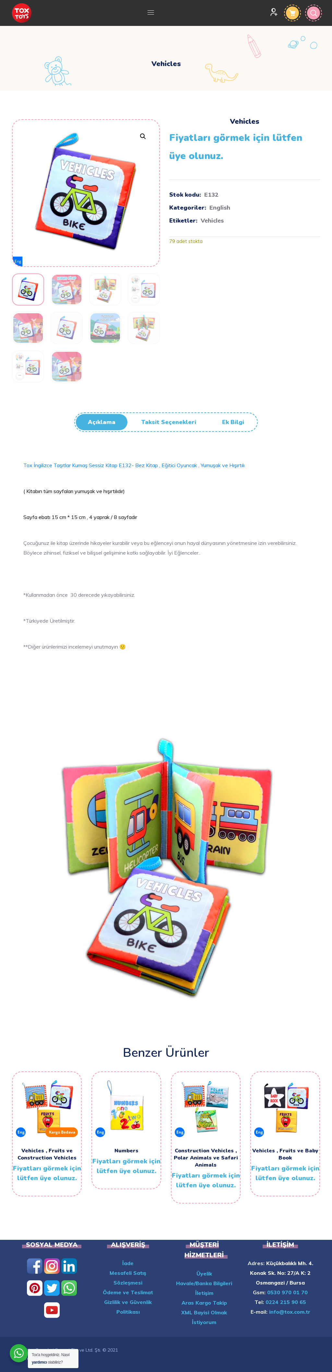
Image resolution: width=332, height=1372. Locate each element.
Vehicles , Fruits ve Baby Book (285, 1154)
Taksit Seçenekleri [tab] (168, 422)
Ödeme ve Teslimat (128, 1292)
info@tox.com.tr (288, 1312)
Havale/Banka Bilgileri (204, 1283)
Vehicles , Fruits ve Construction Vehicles (47, 1154)
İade (128, 1263)
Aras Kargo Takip (204, 1302)
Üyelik (204, 1273)
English (219, 207)
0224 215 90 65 (285, 1302)
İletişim (204, 1293)
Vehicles (212, 220)
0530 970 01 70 (287, 1292)
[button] (143, 136)
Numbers (126, 1150)
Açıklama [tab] (101, 422)
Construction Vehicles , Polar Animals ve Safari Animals (206, 1158)
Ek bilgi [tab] (233, 422)
